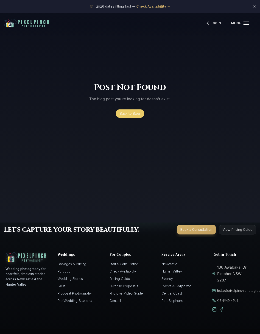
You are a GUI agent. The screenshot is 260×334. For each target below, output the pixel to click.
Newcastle (169, 264)
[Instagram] (214, 309)
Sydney (167, 279)
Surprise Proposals (123, 286)
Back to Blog (130, 113)
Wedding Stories (70, 279)
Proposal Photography (75, 293)
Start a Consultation (124, 264)
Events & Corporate (176, 286)
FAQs (62, 286)
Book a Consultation (196, 229)
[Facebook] (221, 309)
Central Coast (172, 293)
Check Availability (122, 271)
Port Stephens (172, 301)
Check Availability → (153, 6)
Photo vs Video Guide (126, 293)
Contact (115, 301)
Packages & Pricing (72, 264)
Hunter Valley (172, 271)
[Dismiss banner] (254, 6)
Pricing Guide (119, 279)
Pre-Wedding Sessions (75, 301)
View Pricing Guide (237, 229)
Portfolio (64, 271)
